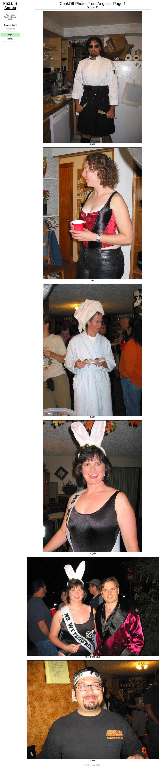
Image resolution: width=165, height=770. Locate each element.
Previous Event (10, 25)
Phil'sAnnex (10, 5)
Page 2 (10, 38)
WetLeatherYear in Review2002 (10, 17)
